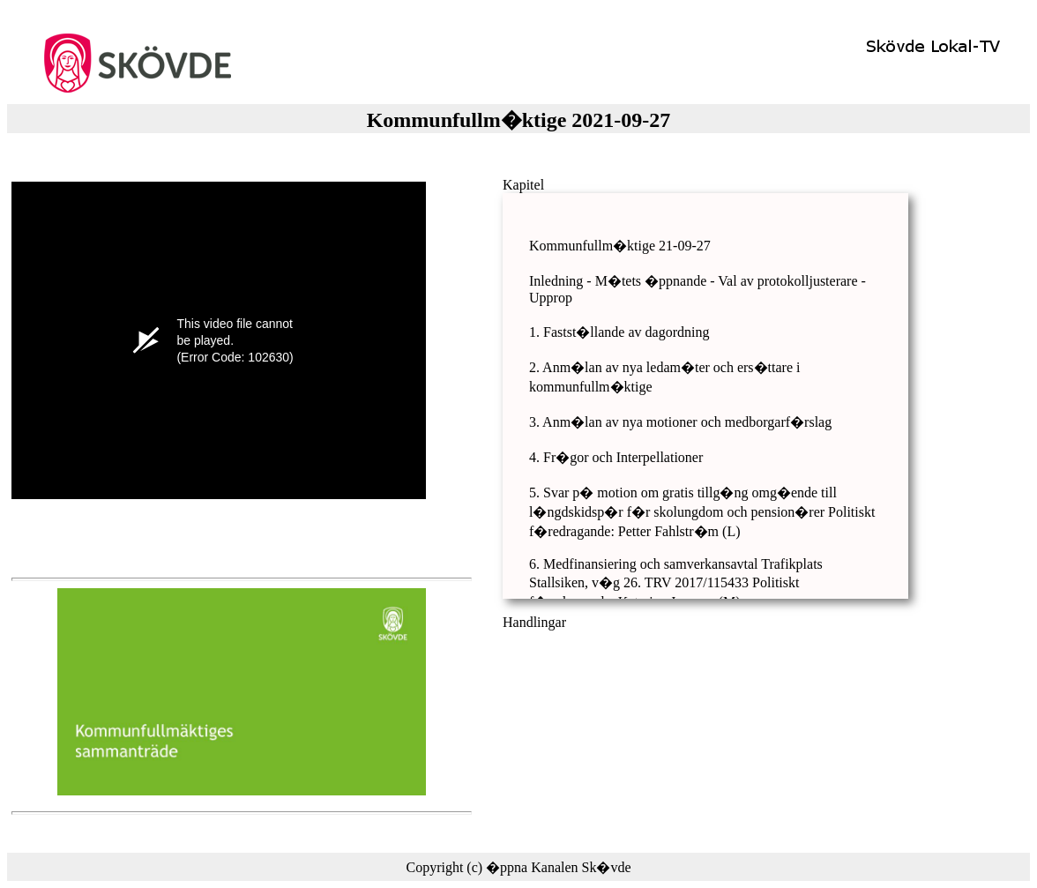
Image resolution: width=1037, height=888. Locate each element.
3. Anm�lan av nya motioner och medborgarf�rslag (680, 421)
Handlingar (534, 622)
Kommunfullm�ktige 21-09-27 (620, 245)
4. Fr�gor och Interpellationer (616, 457)
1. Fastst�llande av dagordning (619, 332)
